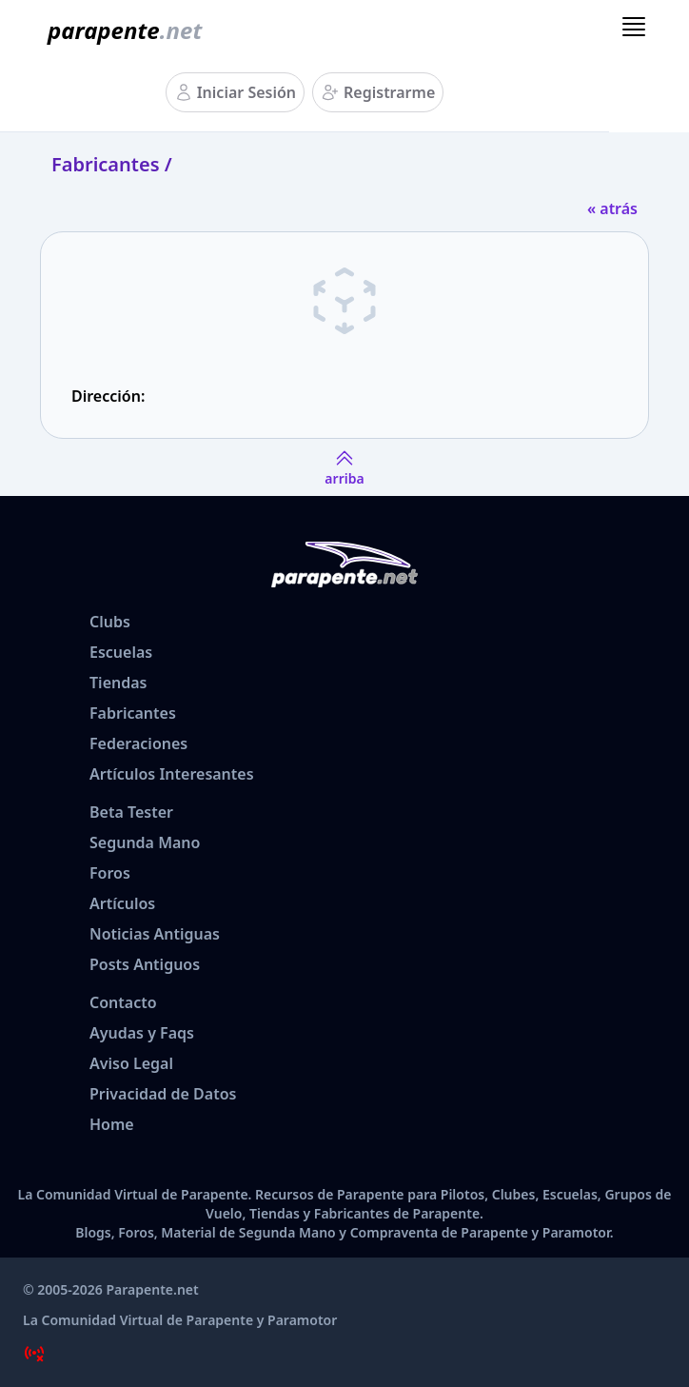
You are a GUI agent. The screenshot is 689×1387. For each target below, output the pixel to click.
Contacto (123, 1002)
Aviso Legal (131, 1063)
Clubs (109, 621)
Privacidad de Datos (162, 1093)
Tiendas (118, 682)
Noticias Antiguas (154, 933)
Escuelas (120, 652)
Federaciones (138, 743)
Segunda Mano (144, 842)
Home (111, 1124)
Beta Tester (131, 812)
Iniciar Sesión (246, 92)
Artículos (122, 903)
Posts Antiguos (144, 964)
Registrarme (389, 92)
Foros (109, 872)
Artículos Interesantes (171, 773)
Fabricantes (132, 713)
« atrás (612, 208)
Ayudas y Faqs (141, 1032)
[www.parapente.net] (121, 30)
